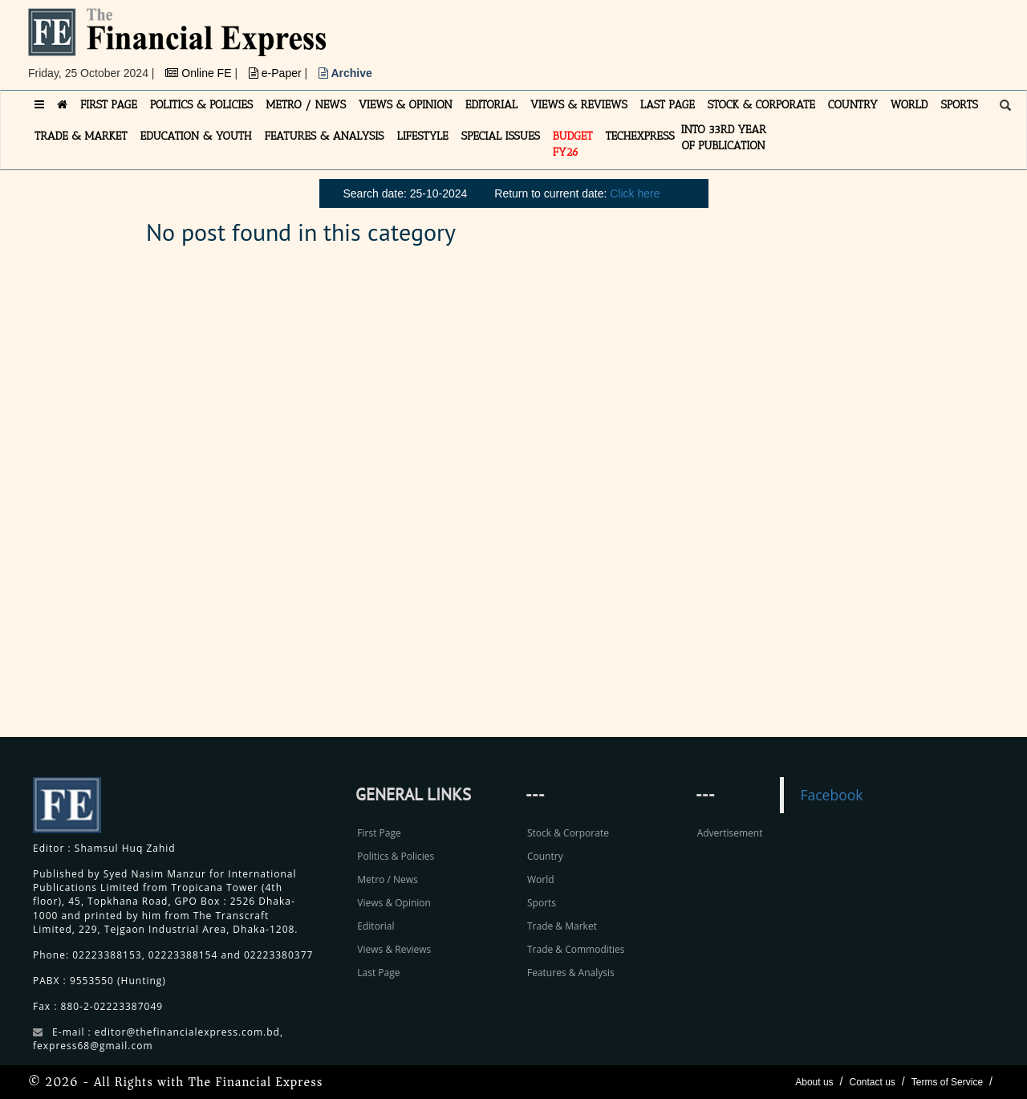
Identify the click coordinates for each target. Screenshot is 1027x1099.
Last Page (378, 972)
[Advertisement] (735, 44)
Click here (635, 193)
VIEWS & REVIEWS (578, 105)
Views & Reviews (394, 949)
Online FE (199, 73)
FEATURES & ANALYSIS (324, 136)
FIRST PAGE (108, 105)
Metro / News (387, 879)
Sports (541, 903)
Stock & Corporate (568, 833)
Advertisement (730, 833)
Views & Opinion (394, 903)
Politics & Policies (395, 856)
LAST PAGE (667, 105)
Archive (345, 73)
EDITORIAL (491, 105)
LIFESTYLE (423, 136)
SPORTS (959, 105)
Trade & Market (562, 926)
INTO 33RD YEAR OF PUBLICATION (723, 138)
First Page (378, 833)
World (540, 879)
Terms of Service (947, 1082)
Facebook (831, 794)
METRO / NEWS (306, 105)
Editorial (375, 926)
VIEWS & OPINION (406, 105)
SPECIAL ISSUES (500, 136)
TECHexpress (639, 136)
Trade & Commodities (576, 949)
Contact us (872, 1082)
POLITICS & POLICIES (202, 105)
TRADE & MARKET (81, 136)
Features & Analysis (571, 972)
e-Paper (277, 73)
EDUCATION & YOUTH (196, 136)
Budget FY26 (573, 144)
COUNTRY (853, 105)
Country (545, 856)
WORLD (909, 105)
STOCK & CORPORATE (761, 105)
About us (814, 1082)
